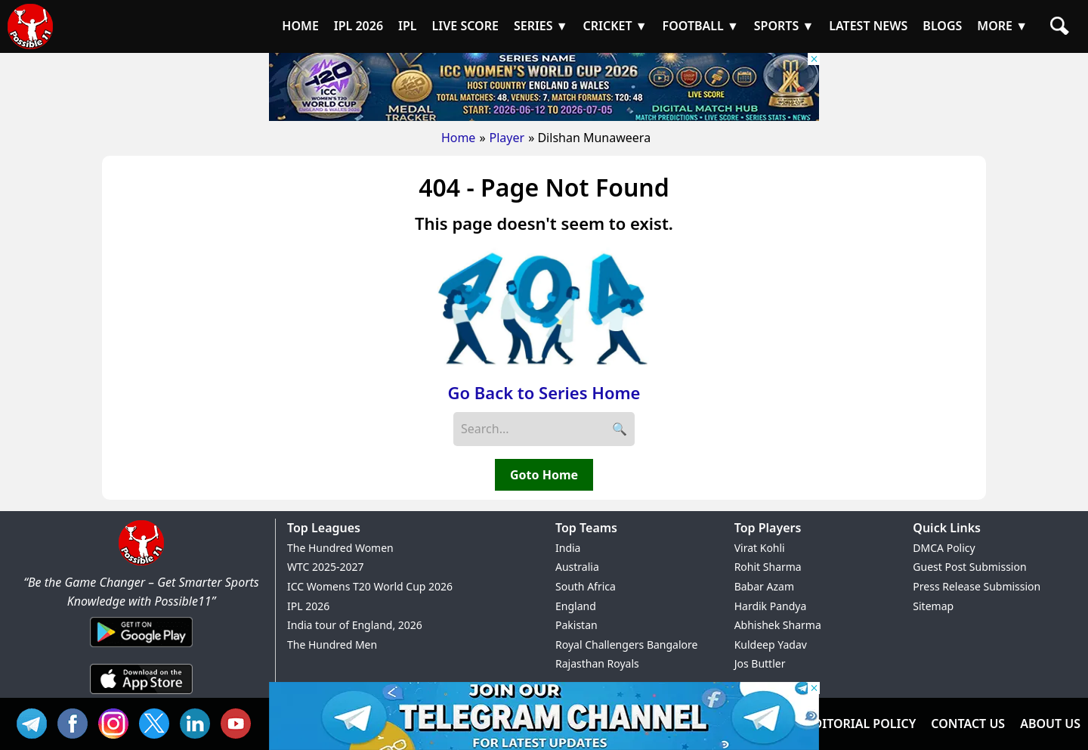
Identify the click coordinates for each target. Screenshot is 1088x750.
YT (239, 722)
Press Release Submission (976, 586)
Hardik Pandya (770, 606)
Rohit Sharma (768, 566)
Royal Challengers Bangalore (626, 644)
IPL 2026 (308, 606)
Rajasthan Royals (597, 663)
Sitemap (933, 606)
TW (158, 722)
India (567, 548)
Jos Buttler (760, 663)
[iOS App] (141, 694)
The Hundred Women (340, 548)
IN (199, 722)
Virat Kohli (759, 548)
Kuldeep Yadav (770, 644)
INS (117, 722)
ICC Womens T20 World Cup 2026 (370, 586)
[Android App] (141, 648)
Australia (577, 566)
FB (76, 722)
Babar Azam (764, 586)
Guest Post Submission (969, 566)
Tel (35, 722)
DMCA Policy (944, 548)
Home (458, 137)
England (575, 606)
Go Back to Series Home (544, 392)
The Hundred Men (332, 644)
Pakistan (576, 625)
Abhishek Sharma (777, 625)
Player (507, 137)
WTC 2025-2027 (325, 566)
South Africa (585, 586)
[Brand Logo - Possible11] (141, 562)
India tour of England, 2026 (354, 625)
